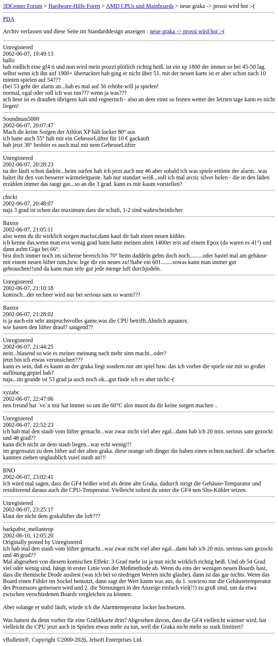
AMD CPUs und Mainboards (140, 6)
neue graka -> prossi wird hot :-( (187, 31)
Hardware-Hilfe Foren (74, 6)
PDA (8, 19)
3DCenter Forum (22, 6)
